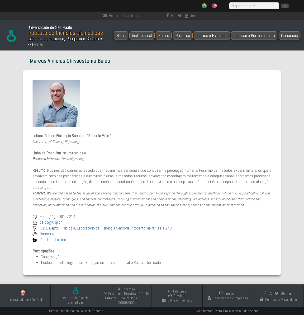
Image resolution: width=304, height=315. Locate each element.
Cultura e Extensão (211, 35)
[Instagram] (174, 15)
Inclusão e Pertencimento (254, 35)
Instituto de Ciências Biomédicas (75, 300)
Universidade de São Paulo (25, 299)
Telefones (177, 291)
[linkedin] (194, 15)
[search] (285, 6)
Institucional (142, 35)
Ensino (163, 35)
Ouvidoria (177, 295)
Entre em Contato (120, 15)
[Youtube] (187, 15)
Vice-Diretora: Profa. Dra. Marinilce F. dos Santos (228, 311)
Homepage (48, 233)
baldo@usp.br (51, 222)
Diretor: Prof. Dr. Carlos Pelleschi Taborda (76, 311)
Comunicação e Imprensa (228, 298)
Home (121, 35)
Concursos (289, 35)
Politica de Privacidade (278, 299)
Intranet (228, 293)
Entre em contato (177, 300)
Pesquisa (183, 35)
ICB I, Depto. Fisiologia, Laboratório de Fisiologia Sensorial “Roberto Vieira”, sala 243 (106, 228)
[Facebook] (168, 15)
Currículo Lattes (52, 239)
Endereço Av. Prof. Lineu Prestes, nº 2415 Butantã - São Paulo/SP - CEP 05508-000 (126, 296)
